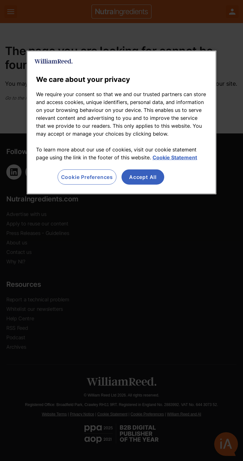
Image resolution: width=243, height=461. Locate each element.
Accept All (143, 177)
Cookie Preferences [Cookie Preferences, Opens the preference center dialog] (87, 177)
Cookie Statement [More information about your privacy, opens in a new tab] (175, 157)
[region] (121, 122)
